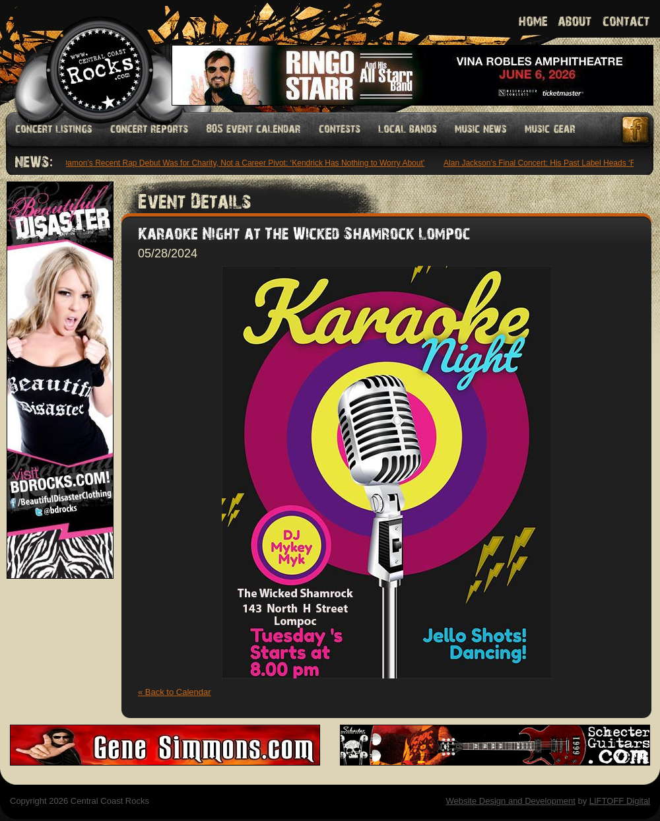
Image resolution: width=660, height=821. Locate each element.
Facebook (636, 129)
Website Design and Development (510, 801)
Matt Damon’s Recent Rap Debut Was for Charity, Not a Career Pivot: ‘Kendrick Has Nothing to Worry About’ (236, 163)
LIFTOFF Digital (619, 801)
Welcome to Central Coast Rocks (84, 56)
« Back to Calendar (174, 692)
